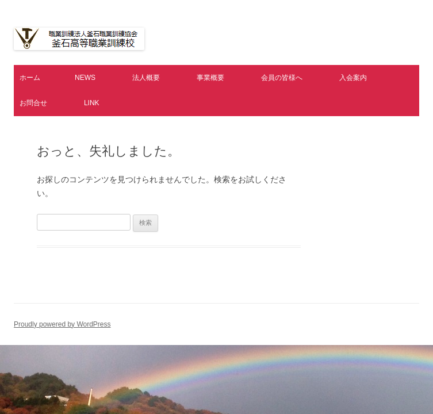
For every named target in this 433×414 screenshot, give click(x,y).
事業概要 (210, 78)
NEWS (85, 78)
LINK (91, 103)
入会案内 (353, 78)
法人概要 (146, 78)
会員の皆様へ (281, 78)
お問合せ (33, 103)
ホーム (30, 78)
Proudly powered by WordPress (62, 324)
